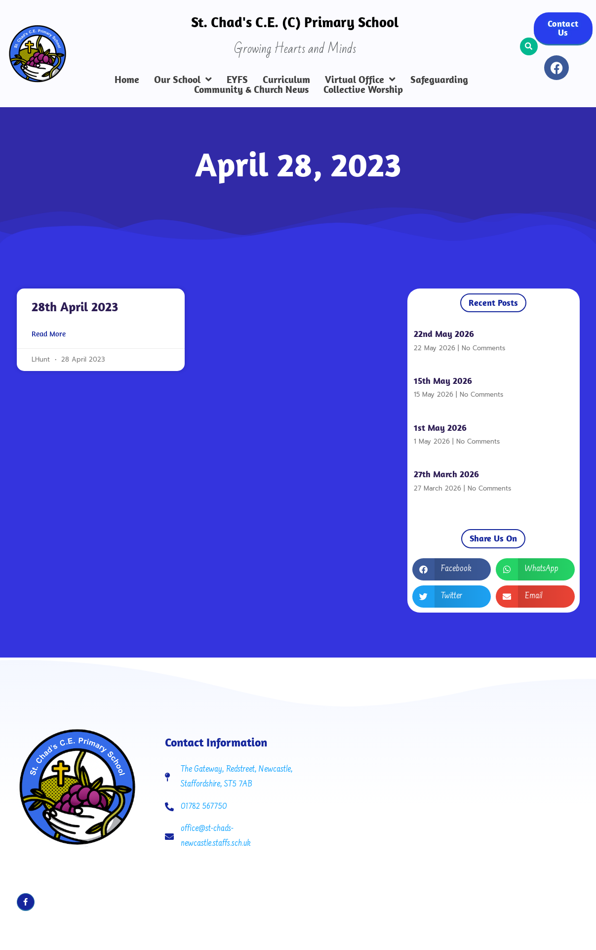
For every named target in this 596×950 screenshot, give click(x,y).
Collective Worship (363, 89)
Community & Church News (251, 89)
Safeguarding (439, 79)
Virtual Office (360, 79)
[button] (529, 46)
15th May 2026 (443, 380)
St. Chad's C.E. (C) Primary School (294, 22)
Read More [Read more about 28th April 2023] (49, 334)
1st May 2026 (440, 427)
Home (127, 79)
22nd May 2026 (444, 333)
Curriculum (286, 79)
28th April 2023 (75, 306)
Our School (183, 79)
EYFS (237, 79)
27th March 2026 (446, 474)
